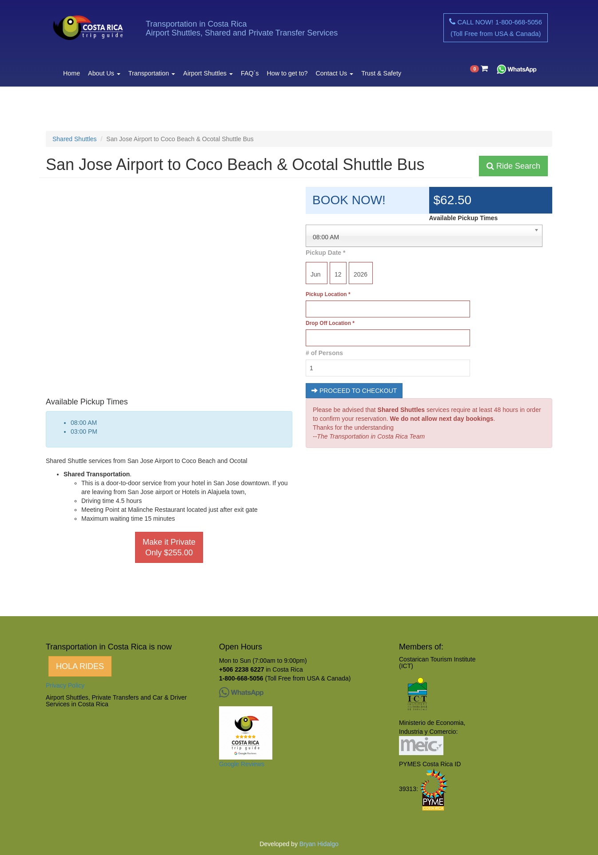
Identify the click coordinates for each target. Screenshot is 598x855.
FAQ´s (250, 73)
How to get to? (287, 73)
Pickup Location (328, 294)
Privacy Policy (65, 685)
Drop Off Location (330, 323)
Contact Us (335, 73)
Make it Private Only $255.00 (169, 547)
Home (71, 73)
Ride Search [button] (513, 166)
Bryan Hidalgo (319, 843)
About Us (104, 73)
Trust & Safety (381, 73)
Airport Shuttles (208, 73)
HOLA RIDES (80, 666)
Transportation (151, 73)
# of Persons (324, 352)
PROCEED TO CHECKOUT (354, 390)
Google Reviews (241, 764)
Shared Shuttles (74, 138)
